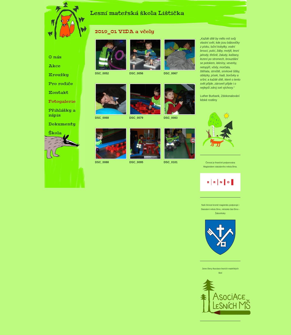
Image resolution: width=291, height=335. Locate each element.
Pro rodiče (60, 83)
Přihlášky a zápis (61, 113)
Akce (54, 65)
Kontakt (58, 92)
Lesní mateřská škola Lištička (114, 14)
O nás (54, 57)
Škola (54, 132)
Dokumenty (62, 124)
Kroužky (58, 74)
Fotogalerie (62, 101)
